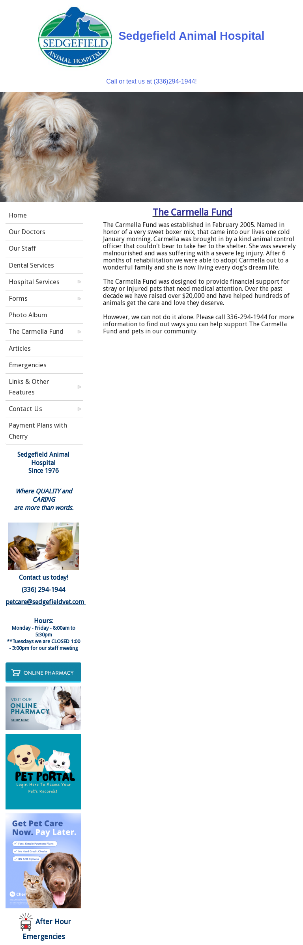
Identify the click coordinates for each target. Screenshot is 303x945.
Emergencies (28, 365)
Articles (20, 348)
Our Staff (22, 248)
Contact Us (25, 409)
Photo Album (28, 315)
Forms (18, 298)
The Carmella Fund (36, 331)
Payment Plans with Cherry (38, 430)
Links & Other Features (29, 387)
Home (18, 215)
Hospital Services (34, 282)
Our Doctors (27, 232)
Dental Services (31, 265)
